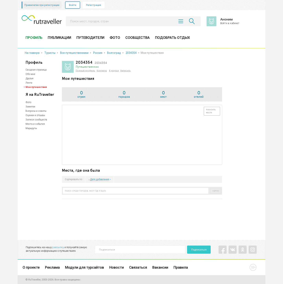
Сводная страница (36, 69)
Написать (125, 71)
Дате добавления (99, 179)
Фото (28, 102)
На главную (32, 52)
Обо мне (30, 74)
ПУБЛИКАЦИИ (59, 37)
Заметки (30, 106)
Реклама (52, 267)
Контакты (102, 71)
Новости (116, 267)
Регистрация (93, 5)
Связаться (138, 267)
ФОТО (115, 37)
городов (124, 95)
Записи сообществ (36, 119)
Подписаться (199, 249)
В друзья (114, 71)
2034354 (131, 52)
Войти (72, 5)
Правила (181, 267)
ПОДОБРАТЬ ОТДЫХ (172, 37)
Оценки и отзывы (35, 115)
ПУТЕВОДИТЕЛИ (90, 37)
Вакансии (160, 267)
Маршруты (31, 128)
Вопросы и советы (36, 111)
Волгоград (114, 52)
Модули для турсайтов (84, 267)
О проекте (31, 267)
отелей (198, 95)
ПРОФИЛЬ (34, 37)
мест (163, 95)
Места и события (35, 124)
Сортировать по (73, 179)
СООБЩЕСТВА (137, 37)
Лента (29, 82)
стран (81, 95)
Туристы (49, 52)
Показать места (211, 111)
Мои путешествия (36, 87)
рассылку (58, 247)
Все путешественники (74, 52)
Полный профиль (85, 71)
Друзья (29, 78)
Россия (97, 52)
